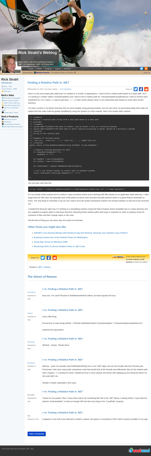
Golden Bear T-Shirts (10, 112)
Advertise (67, 69)
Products (48, 69)
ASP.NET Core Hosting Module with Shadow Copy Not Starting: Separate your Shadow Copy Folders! (81, 233)
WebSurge (6, 122)
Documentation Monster (11, 124)
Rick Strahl (31, 342)
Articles (39, 69)
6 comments (66, 89)
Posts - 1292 (7, 86)
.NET (40, 267)
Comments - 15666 (9, 89)
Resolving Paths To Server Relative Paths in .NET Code (59, 246)
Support (58, 69)
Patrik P (30, 313)
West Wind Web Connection (12, 127)
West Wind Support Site (11, 105)
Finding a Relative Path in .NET (48, 82)
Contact (30, 69)
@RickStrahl (6, 83)
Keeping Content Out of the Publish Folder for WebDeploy (61, 237)
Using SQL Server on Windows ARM (51, 242)
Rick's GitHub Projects (10, 100)
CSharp (47, 267)
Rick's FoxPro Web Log (11, 103)
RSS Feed (6, 91)
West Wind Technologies (12, 98)
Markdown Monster (9, 119)
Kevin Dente (32, 292)
